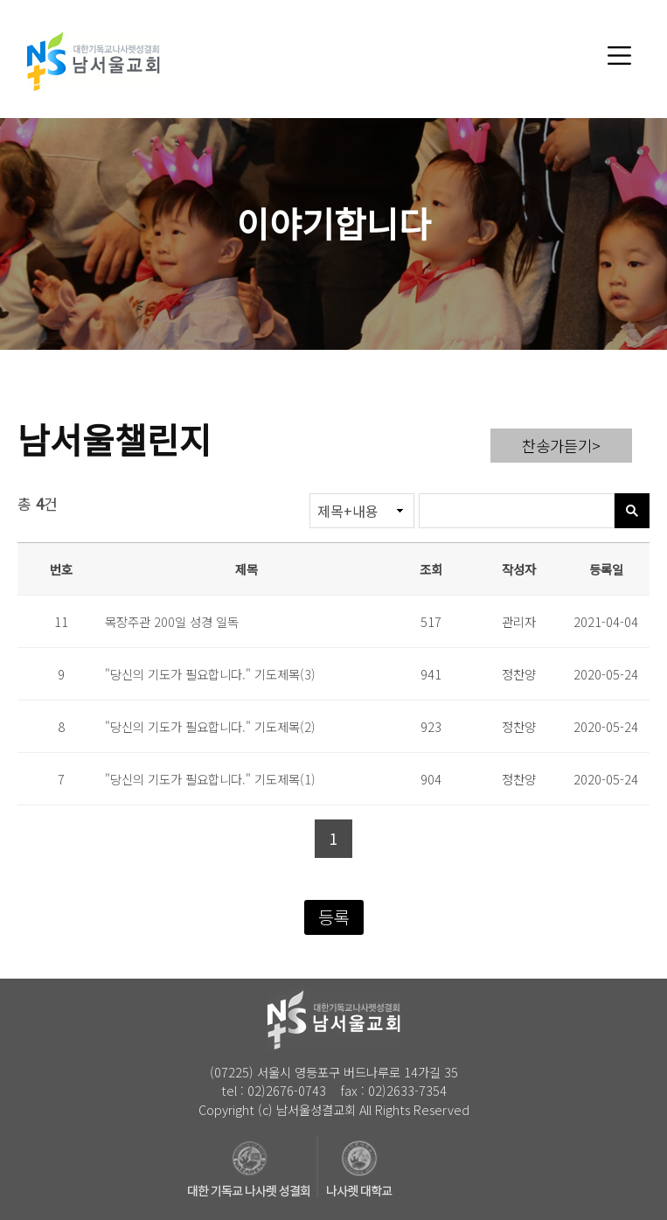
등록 (334, 917)
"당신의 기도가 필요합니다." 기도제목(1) (210, 779)
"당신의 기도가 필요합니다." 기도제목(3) (210, 674)
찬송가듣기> (561, 446)
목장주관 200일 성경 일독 (172, 621)
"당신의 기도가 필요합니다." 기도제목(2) (210, 726)
